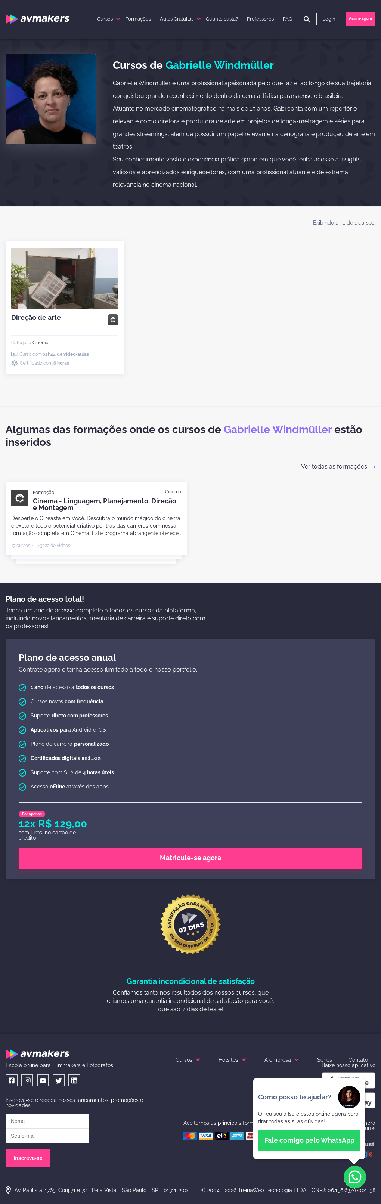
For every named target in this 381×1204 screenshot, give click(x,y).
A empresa (282, 1060)
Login (328, 19)
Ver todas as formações (338, 466)
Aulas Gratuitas (181, 19)
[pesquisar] (307, 20)
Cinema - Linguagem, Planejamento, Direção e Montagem (104, 504)
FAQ (287, 19)
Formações (138, 19)
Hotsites (233, 1060)
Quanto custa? (222, 19)
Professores (260, 19)
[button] (355, 1177)
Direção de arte (36, 317)
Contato (358, 1060)
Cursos (109, 19)
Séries (324, 1060)
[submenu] (118, 19)
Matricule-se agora (190, 858)
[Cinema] (40, 342)
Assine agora (360, 18)
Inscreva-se (27, 1158)
